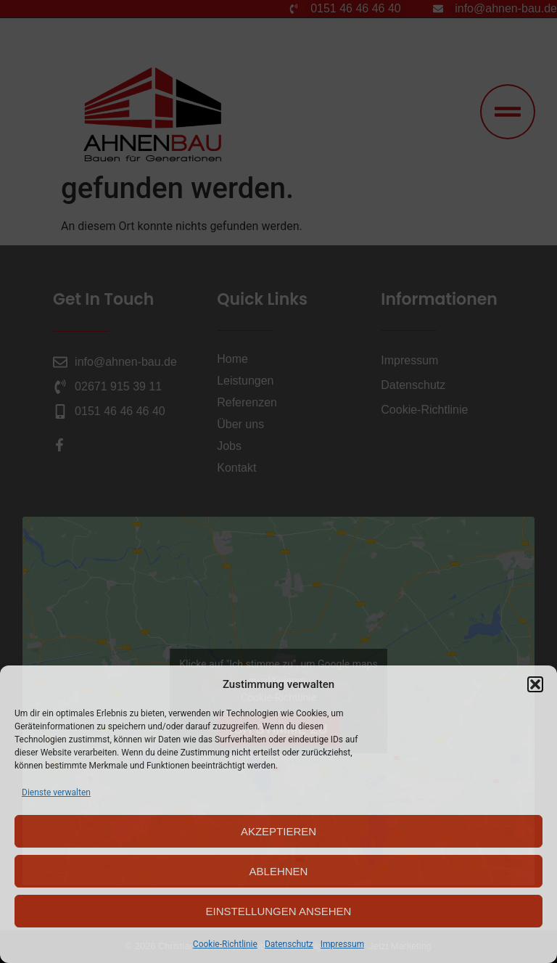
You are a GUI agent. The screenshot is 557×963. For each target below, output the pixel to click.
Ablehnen (278, 871)
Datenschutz (289, 944)
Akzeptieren (278, 831)
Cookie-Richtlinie (225, 944)
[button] (535, 684)
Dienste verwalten (56, 792)
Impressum (342, 944)
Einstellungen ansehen (279, 911)
